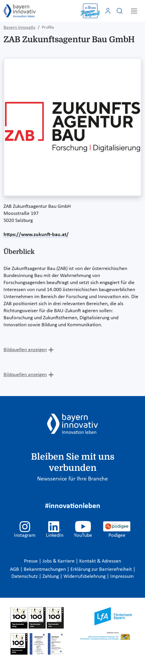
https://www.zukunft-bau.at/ (36, 234)
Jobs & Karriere (59, 561)
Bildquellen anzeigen (25, 350)
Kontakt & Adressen (100, 561)
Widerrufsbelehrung (85, 576)
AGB (15, 569)
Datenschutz (25, 576)
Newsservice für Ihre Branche (72, 479)
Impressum (122, 576)
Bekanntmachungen (45, 569)
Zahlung (51, 576)
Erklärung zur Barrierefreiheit (101, 569)
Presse (31, 561)
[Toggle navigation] (134, 11)
